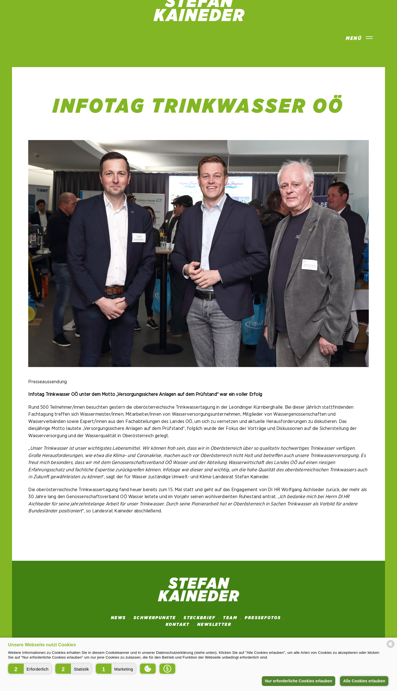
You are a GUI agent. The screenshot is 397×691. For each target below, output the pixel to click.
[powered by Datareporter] (390, 647)
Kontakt (178, 624)
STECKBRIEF (199, 618)
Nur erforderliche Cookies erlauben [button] (298, 681)
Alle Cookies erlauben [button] (364, 681)
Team (230, 618)
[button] (29, 669)
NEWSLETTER (214, 624)
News (118, 618)
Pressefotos (263, 618)
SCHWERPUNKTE (155, 618)
